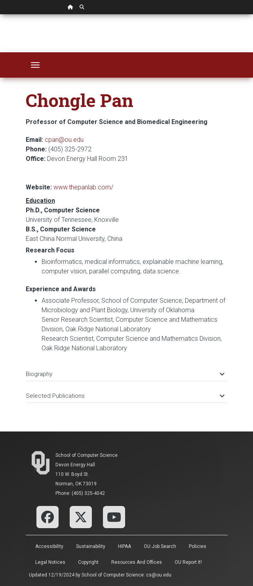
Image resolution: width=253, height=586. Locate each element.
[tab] (127, 370)
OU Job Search (160, 546)
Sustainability (90, 546)
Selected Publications (125, 396)
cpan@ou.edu (64, 139)
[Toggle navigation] (35, 64)
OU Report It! (188, 562)
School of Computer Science (86, 455)
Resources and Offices (136, 562)
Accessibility (49, 546)
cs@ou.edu (158, 575)
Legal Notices (50, 562)
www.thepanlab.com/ (83, 187)
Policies (197, 546)
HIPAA (124, 546)
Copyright (88, 562)
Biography (125, 374)
